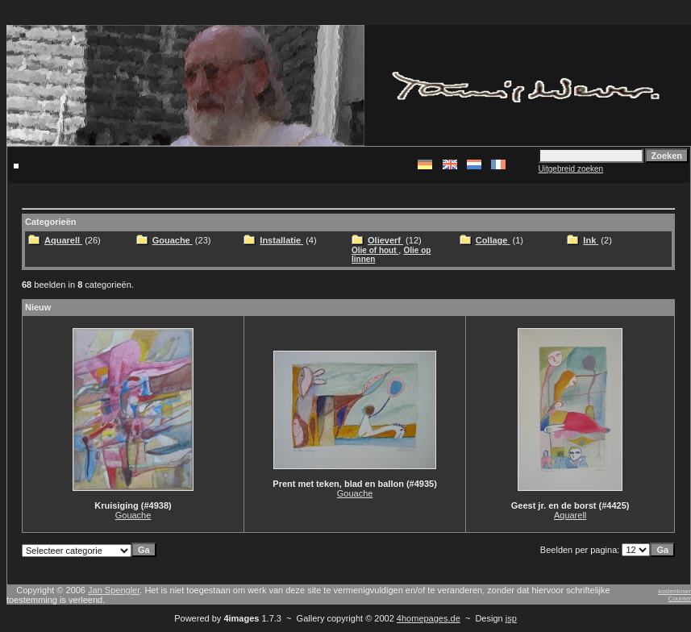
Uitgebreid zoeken (571, 168)
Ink (590, 240)
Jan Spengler (113, 590)
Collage (493, 240)
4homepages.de (428, 618)
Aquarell (63, 240)
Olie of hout (375, 250)
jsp (511, 618)
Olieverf (385, 240)
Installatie (281, 240)
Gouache (172, 240)
